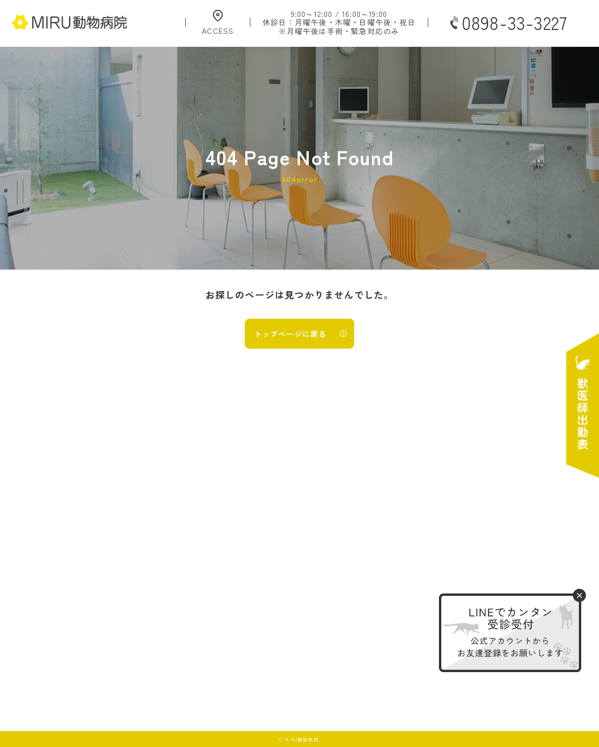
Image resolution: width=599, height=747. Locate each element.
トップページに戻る (290, 333)
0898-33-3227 (508, 22)
